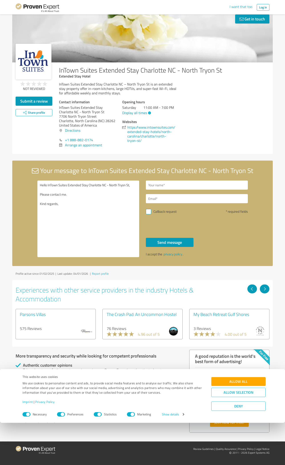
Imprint (27, 444)
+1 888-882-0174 (79, 139)
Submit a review (34, 101)
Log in (263, 7)
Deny (238, 448)
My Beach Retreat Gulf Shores (221, 314)
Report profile (100, 274)
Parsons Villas (33, 314)
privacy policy (172, 254)
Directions (72, 130)
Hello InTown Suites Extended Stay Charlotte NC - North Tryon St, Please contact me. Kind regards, (88, 219)
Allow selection (238, 434)
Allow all (238, 423)
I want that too (241, 6)
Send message (169, 242)
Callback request (165, 211)
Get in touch (252, 19)
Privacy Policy (45, 444)
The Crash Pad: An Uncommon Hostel (142, 314)
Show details (170, 457)
